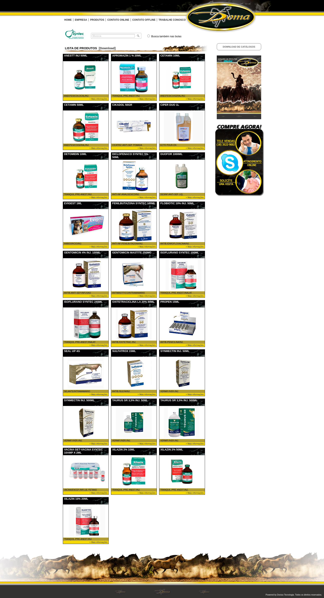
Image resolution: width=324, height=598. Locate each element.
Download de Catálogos (239, 47)
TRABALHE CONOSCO (172, 19)
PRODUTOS (97, 19)
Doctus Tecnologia (285, 595)
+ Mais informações (98, 99)
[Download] (107, 48)
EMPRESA (81, 19)
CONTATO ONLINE (118, 19)
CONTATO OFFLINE (143, 19)
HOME (68, 19)
